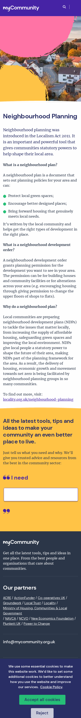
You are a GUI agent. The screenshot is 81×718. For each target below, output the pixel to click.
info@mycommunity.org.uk (29, 642)
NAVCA (10, 618)
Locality (50, 603)
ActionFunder (24, 598)
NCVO (23, 618)
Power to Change (37, 624)
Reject (42, 713)
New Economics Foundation (52, 618)
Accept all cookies (42, 699)
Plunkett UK (12, 624)
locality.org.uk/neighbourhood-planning (38, 399)
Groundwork (12, 603)
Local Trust (32, 603)
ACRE (7, 598)
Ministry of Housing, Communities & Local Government (35, 611)
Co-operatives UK (51, 598)
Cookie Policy (51, 687)
